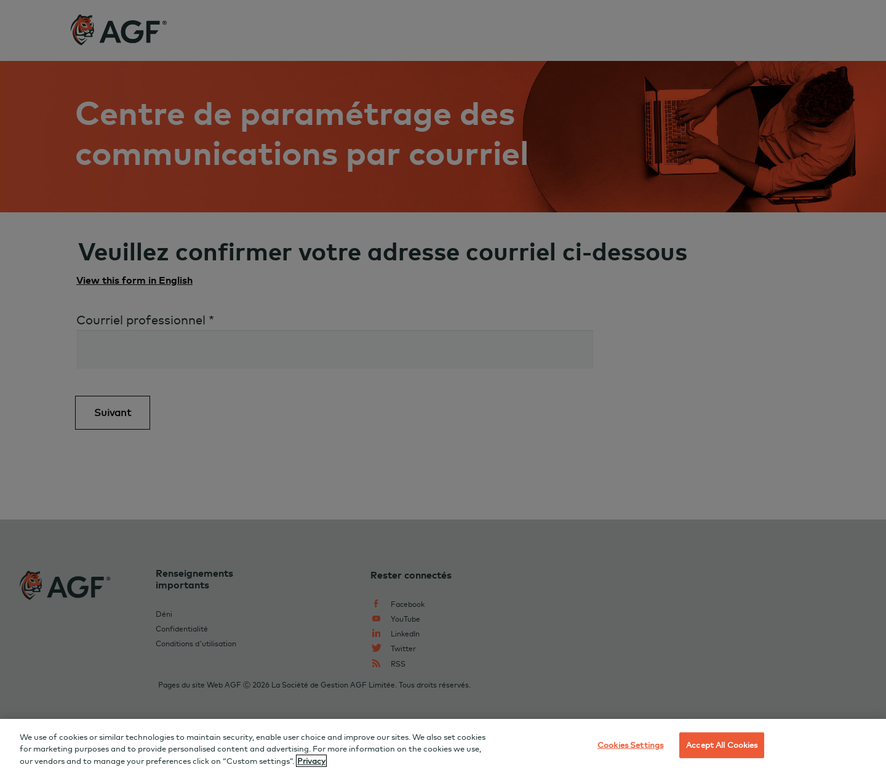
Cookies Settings (630, 751)
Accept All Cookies (721, 751)
